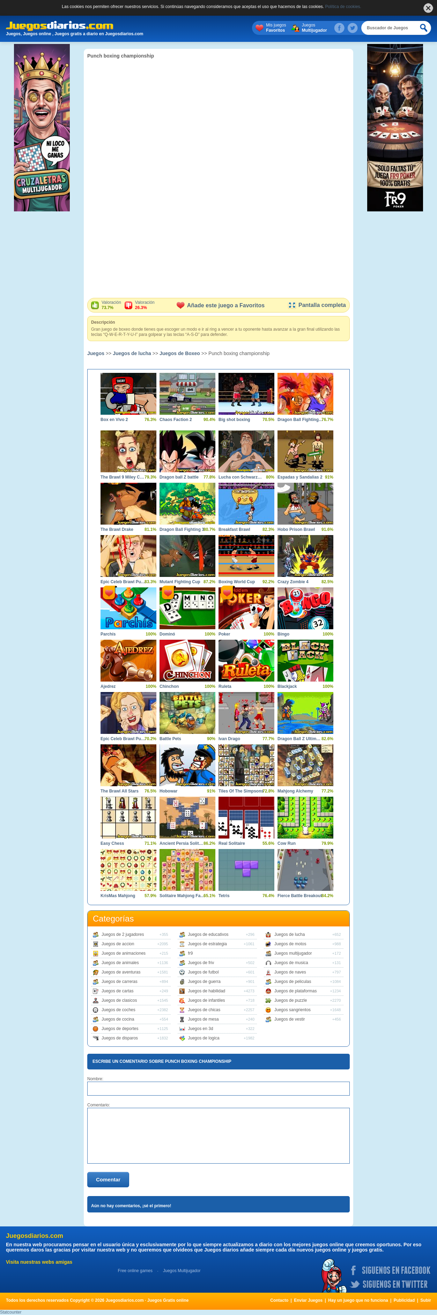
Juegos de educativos (208, 934)
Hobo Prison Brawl (296, 529)
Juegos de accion (118, 943)
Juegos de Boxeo (180, 353)
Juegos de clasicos (119, 1000)
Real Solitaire (231, 843)
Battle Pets (170, 738)
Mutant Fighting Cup (180, 581)
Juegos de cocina (118, 1019)
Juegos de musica (291, 962)
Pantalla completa (317, 305)
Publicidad (404, 1300)
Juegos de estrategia (207, 943)
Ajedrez (108, 686)
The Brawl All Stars (120, 791)
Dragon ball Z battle (179, 477)
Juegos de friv (201, 962)
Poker (224, 634)
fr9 (190, 953)
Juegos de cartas (117, 991)
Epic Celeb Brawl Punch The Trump (123, 581)
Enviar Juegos (308, 1300)
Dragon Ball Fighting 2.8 (300, 419)
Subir (425, 1300)
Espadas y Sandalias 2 (300, 477)
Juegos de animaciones (124, 953)
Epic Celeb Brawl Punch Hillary (123, 738)
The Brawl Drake (117, 529)
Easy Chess (112, 843)
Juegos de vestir (289, 1019)
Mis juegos (276, 28)
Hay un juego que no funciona (358, 1300)
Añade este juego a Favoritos (221, 305)
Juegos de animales (120, 962)
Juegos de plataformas (295, 991)
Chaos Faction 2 (176, 419)
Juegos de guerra (204, 981)
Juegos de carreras (120, 981)
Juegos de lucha (132, 353)
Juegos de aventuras (121, 972)
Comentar (108, 1179)
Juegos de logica (204, 1038)
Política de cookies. (343, 6)
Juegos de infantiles (206, 1000)
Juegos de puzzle (290, 1000)
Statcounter (10, 1312)
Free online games (135, 1270)
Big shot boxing (234, 419)
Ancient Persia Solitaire (182, 843)
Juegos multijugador (293, 953)
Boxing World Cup (236, 581)
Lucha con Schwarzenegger (241, 477)
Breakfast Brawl (234, 529)
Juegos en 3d (200, 1028)
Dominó (167, 634)
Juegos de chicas (204, 1009)
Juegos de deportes (120, 1028)
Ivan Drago (229, 738)
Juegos (314, 28)
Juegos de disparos (120, 1038)
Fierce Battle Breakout (299, 895)
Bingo (283, 634)
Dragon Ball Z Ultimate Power (300, 738)
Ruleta (224, 686)
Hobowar (168, 791)
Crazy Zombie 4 (293, 581)
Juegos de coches (118, 1009)
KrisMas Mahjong (118, 895)
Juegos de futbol (203, 972)
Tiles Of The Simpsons (241, 791)
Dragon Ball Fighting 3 (182, 529)
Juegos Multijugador (181, 1270)
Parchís (108, 634)
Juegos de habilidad (206, 991)
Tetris (224, 895)
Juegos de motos (290, 943)
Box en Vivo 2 (114, 419)
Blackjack (287, 686)
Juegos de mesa (203, 1019)
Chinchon (169, 686)
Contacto (279, 1300)
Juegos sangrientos (292, 1009)
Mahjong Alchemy (295, 791)
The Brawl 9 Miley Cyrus (123, 477)
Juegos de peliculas (292, 981)
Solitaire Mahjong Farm (182, 895)
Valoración (111, 305)
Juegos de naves (290, 972)
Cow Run (286, 843)
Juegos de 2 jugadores (123, 934)
